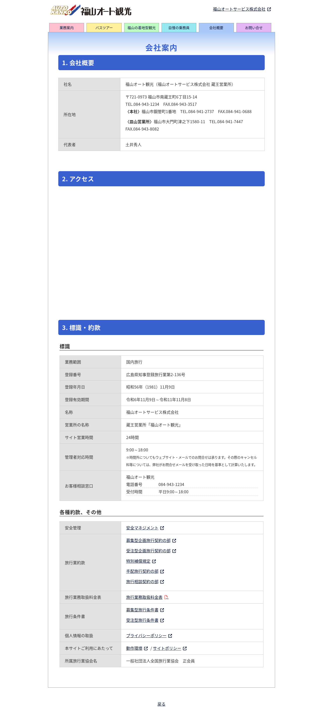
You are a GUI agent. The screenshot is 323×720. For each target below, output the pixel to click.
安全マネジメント (142, 528)
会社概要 (216, 27)
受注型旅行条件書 (142, 620)
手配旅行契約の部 (142, 571)
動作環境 (134, 648)
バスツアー (104, 27)
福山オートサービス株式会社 (239, 9)
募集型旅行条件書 (142, 610)
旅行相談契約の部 (142, 581)
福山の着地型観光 (141, 27)
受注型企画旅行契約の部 (148, 551)
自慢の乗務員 (179, 27)
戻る (161, 704)
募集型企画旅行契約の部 (148, 540)
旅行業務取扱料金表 (144, 597)
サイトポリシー (167, 648)
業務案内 (67, 27)
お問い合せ (254, 27)
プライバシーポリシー (146, 635)
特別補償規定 (138, 561)
